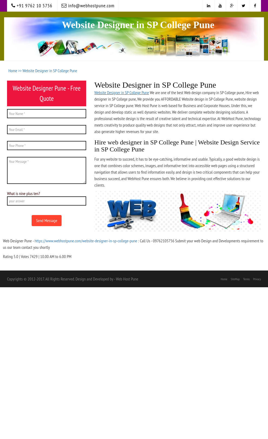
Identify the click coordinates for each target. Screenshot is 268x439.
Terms (246, 279)
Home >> (15, 70)
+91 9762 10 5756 (31, 5)
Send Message (46, 220)
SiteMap (235, 279)
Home (224, 279)
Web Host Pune (127, 279)
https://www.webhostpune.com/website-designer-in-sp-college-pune (86, 240)
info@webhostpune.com (88, 5)
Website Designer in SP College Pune (49, 70)
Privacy (257, 279)
